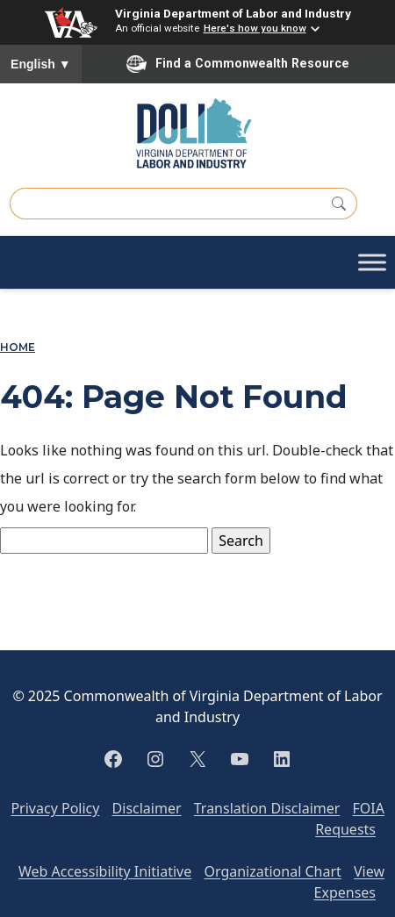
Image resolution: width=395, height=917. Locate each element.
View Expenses (349, 882)
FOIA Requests (349, 819)
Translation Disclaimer (267, 808)
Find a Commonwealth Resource (237, 64)
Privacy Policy (55, 808)
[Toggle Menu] (372, 262)
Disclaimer (147, 808)
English (41, 64)
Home (17, 347)
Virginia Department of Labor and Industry (233, 13)
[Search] (339, 203)
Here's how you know (255, 28)
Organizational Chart (272, 871)
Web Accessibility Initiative (104, 871)
